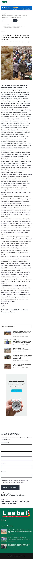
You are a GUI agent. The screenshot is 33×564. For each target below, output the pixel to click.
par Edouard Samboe (5, 42)
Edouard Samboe (23, 310)
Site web (3, 472)
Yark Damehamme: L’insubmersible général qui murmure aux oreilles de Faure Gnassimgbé (22, 341)
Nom (2, 454)
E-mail (3, 463)
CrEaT (14, 556)
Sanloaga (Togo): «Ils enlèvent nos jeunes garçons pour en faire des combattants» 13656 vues (20, 531)
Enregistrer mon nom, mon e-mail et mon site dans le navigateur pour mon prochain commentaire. (15, 481)
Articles (8, 24)
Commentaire (5, 442)
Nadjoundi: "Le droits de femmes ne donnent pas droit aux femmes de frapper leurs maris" (22, 333)
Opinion (3, 31)
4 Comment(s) (26, 42)
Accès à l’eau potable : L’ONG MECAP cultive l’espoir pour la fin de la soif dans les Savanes (22, 357)
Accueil (3, 24)
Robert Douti (15, 351)
